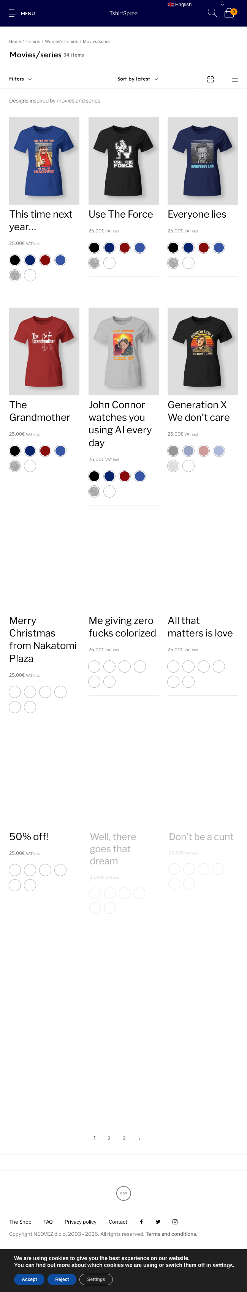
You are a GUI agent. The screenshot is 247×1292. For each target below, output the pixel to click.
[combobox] (153, 79)
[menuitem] (20, 1222)
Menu (28, 14)
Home (15, 41)
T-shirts (32, 41)
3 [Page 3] (124, 1138)
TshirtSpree (123, 13)
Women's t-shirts (61, 41)
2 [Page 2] (109, 1138)
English (180, 5)
